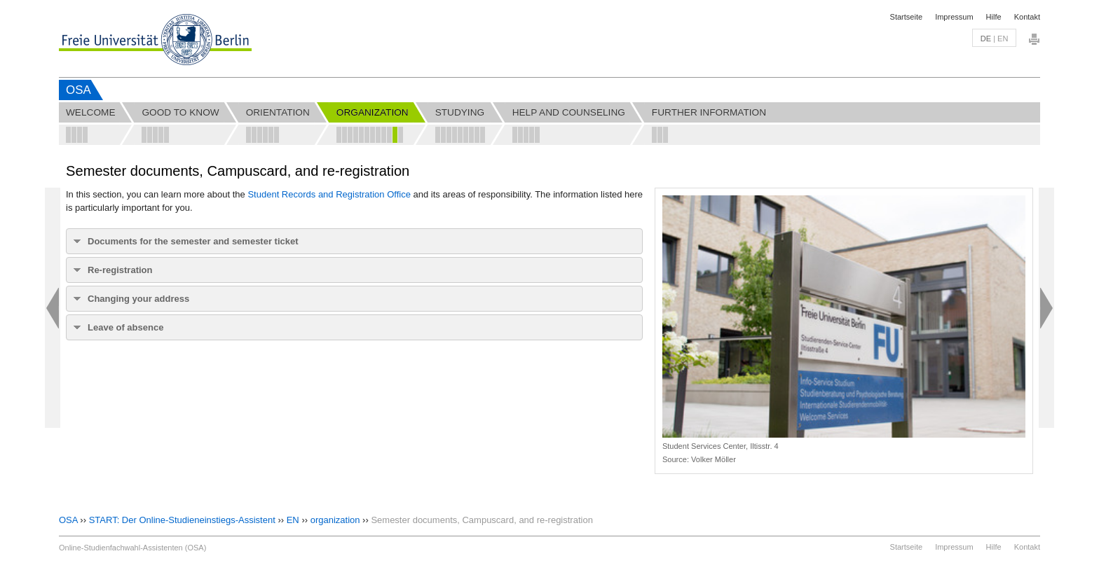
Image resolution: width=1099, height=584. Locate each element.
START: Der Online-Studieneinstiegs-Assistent (182, 520)
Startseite (906, 17)
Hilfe (994, 17)
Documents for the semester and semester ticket (193, 241)
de (986, 38)
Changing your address (138, 298)
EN (293, 520)
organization (335, 520)
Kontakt (1027, 17)
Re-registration (120, 270)
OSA (78, 90)
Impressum (954, 17)
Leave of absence (125, 327)
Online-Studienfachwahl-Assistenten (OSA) (132, 547)
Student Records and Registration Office (328, 194)
